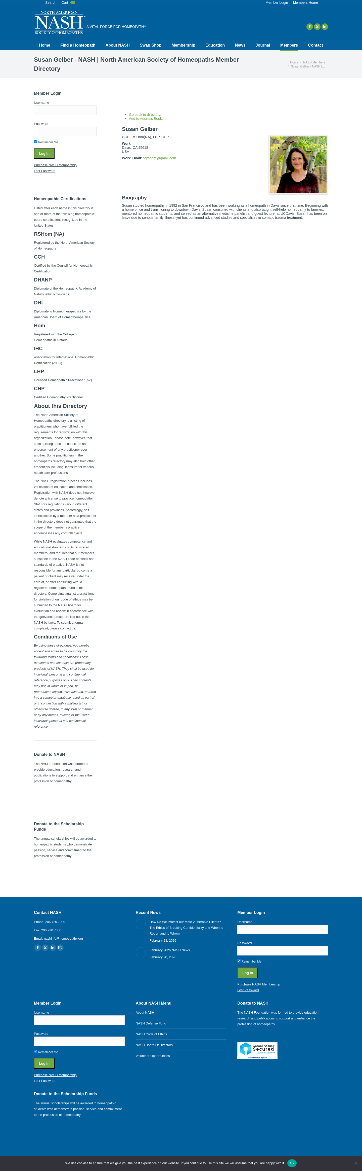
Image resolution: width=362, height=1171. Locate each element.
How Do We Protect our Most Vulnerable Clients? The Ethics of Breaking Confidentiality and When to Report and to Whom (186, 927)
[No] (355, 1163)
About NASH (145, 1012)
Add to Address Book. (146, 119)
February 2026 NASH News (170, 950)
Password (41, 124)
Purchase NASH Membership (55, 165)
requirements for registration (54, 432)
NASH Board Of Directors (154, 1045)
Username (41, 102)
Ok (292, 1163)
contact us (67, 628)
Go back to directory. (145, 115)
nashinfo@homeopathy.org (63, 938)
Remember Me (46, 142)
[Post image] (141, 924)
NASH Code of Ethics (151, 1034)
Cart (68, 3)
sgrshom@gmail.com (159, 158)
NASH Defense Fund (151, 1023)
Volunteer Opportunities (153, 1056)
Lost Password (44, 171)
